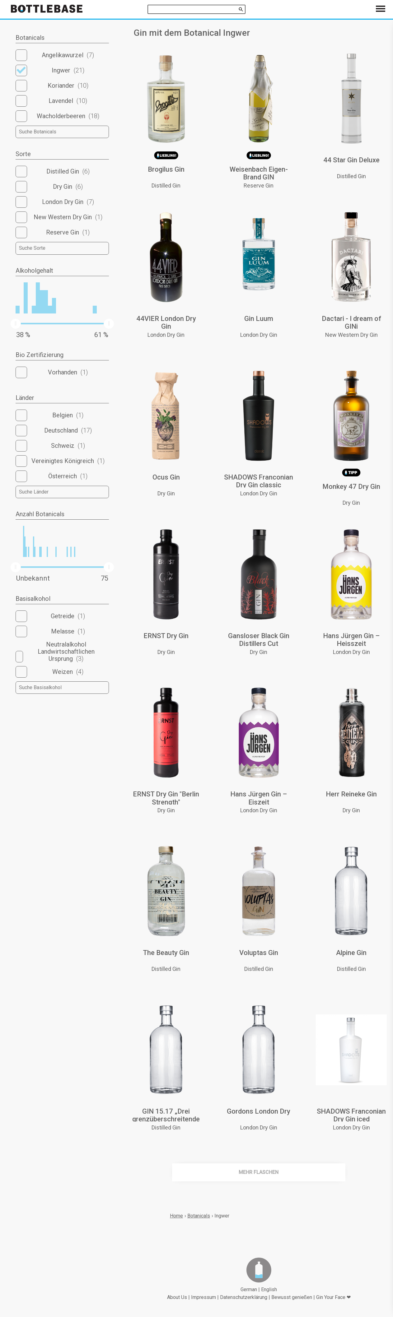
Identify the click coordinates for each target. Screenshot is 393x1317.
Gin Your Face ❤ (333, 1297)
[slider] (15, 323)
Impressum (203, 1297)
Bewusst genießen (291, 1297)
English (269, 1289)
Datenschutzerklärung (243, 1297)
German (249, 1289)
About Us (177, 1297)
